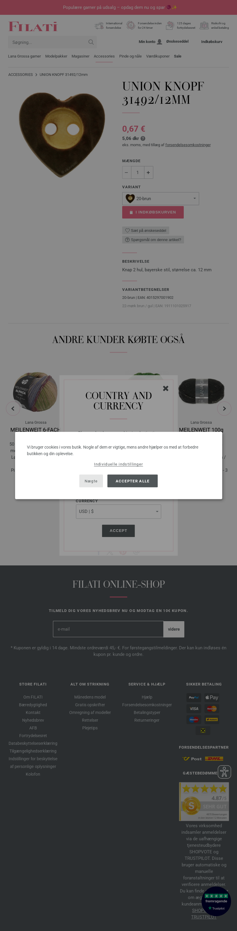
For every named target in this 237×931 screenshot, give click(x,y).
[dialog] (118, 465)
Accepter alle (133, 481)
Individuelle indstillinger (118, 464)
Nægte (91, 481)
